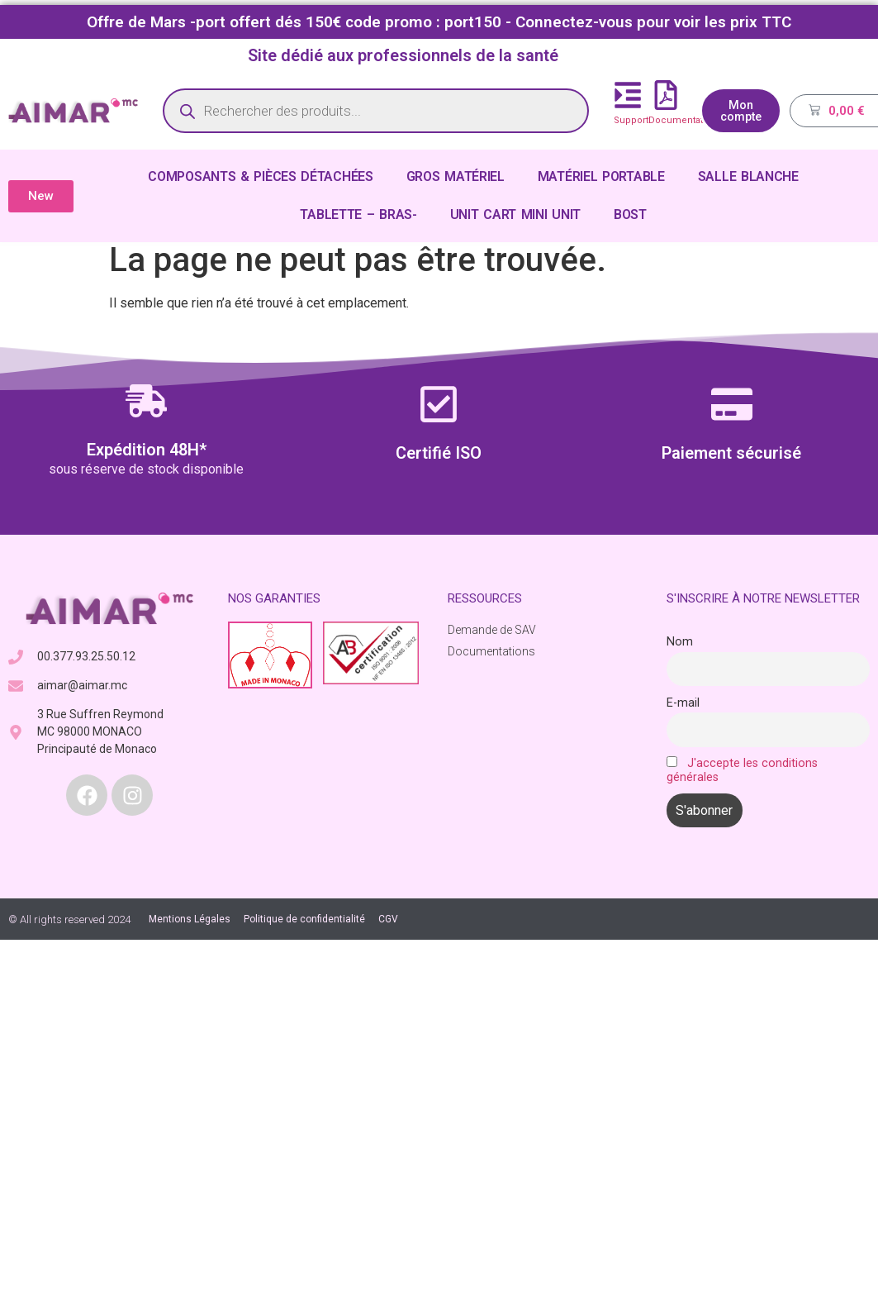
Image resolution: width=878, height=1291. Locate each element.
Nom (680, 642)
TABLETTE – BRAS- (358, 214)
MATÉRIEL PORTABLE (601, 176)
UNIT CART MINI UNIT (515, 214)
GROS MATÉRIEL (455, 176)
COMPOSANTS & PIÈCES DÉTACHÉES (260, 176)
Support (631, 120)
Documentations (685, 120)
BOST (630, 214)
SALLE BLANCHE (748, 176)
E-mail (683, 703)
